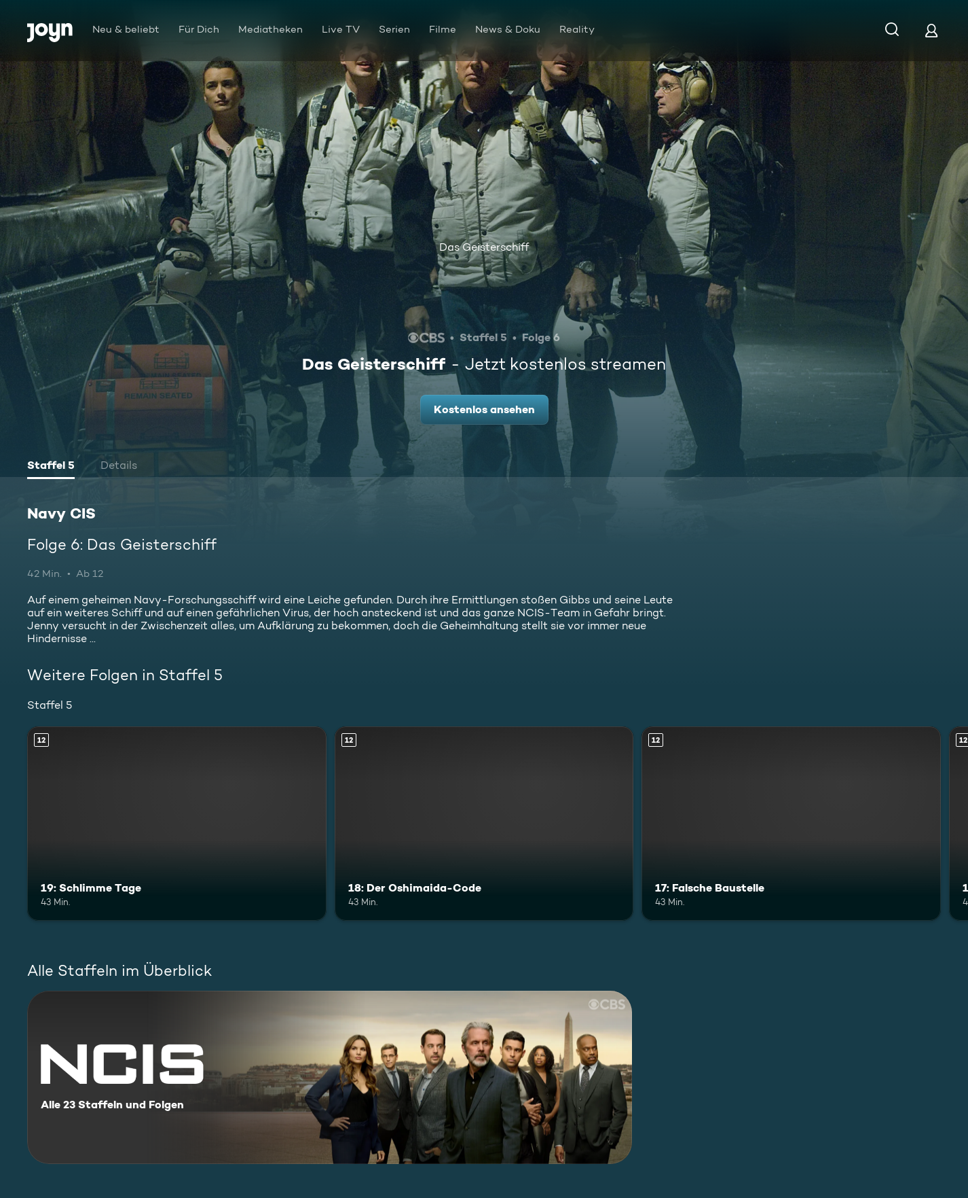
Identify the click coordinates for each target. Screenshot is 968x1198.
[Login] (931, 30)
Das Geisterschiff (484, 247)
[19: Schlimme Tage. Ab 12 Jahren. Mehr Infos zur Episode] (177, 823)
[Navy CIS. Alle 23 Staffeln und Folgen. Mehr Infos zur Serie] (329, 1077)
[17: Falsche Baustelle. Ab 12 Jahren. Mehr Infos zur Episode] (791, 823)
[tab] (50, 467)
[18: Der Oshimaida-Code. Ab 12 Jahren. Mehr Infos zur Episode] (484, 823)
